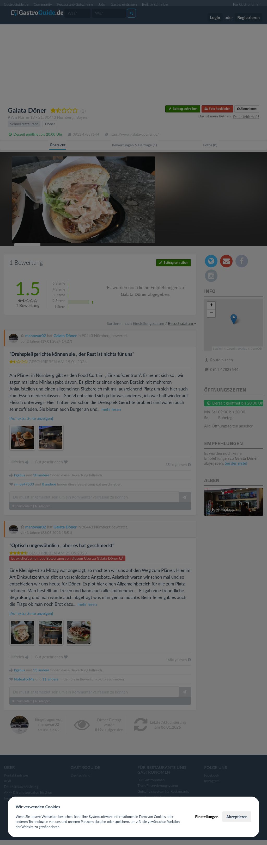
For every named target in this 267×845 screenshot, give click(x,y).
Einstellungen (207, 816)
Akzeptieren (236, 816)
